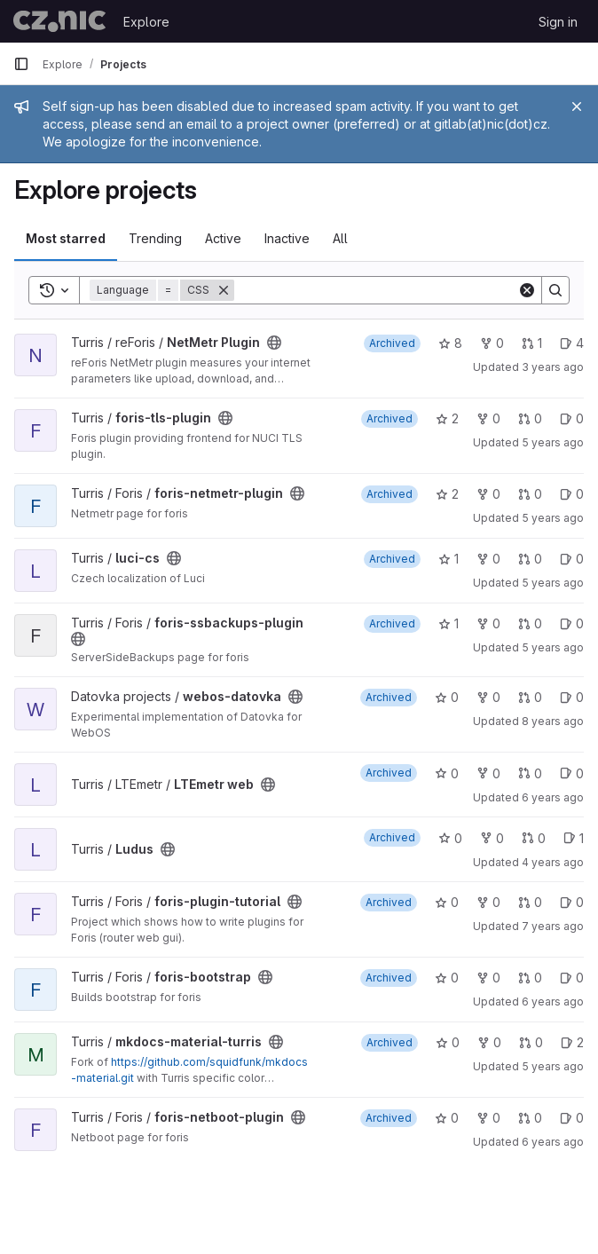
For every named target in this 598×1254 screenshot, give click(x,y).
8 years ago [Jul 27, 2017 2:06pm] (553, 721)
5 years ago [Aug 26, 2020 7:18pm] (553, 517)
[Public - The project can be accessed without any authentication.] (274, 342)
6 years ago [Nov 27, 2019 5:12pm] (553, 1001)
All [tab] (340, 238)
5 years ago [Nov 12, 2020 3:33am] (553, 442)
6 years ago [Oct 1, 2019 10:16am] (553, 797)
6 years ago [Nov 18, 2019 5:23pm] (553, 1141)
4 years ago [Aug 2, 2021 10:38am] (553, 862)
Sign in (558, 21)
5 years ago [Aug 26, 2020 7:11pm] (553, 647)
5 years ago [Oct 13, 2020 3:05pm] (553, 1066)
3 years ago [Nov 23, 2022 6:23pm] (553, 367)
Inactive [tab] (287, 238)
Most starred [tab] (66, 238)
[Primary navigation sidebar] (21, 64)
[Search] (376, 290)
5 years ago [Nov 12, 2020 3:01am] (553, 582)
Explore (146, 21)
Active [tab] (223, 238)
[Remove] (223, 290)
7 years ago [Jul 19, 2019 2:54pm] (553, 926)
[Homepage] (59, 21)
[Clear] (527, 290)
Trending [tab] (155, 238)
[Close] (576, 106)
